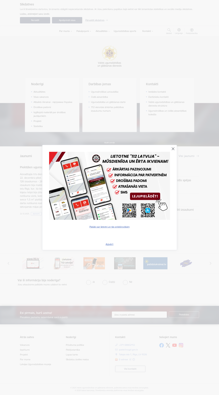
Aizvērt (109, 244)
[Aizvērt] (173, 148)
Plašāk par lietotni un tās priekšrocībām (109, 226)
